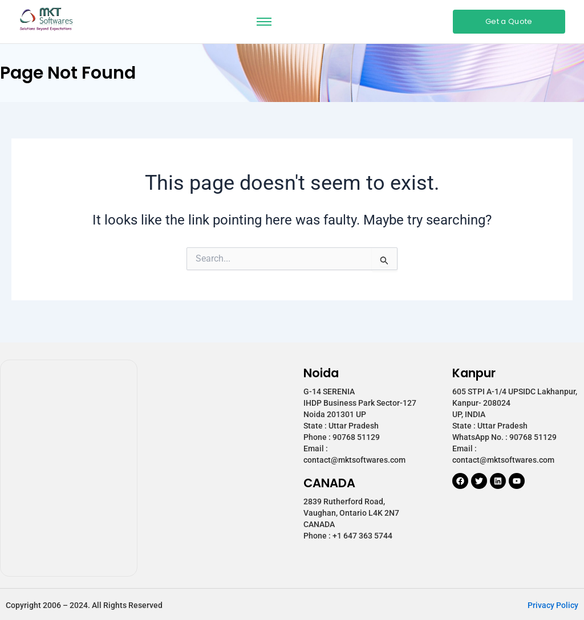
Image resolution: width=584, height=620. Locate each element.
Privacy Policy (553, 605)
